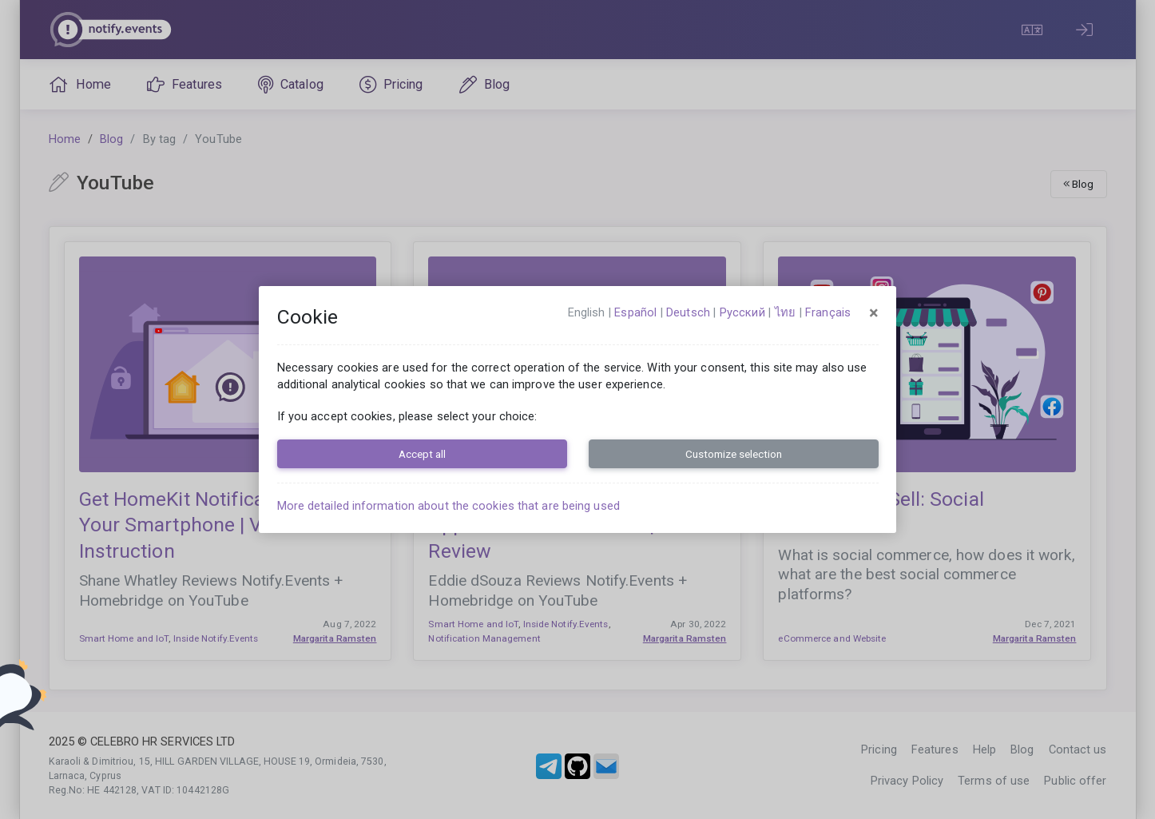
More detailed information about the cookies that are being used (448, 506)
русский (742, 312)
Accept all (422, 453)
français (828, 312)
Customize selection (733, 453)
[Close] (874, 313)
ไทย (785, 312)
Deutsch (688, 312)
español (635, 312)
